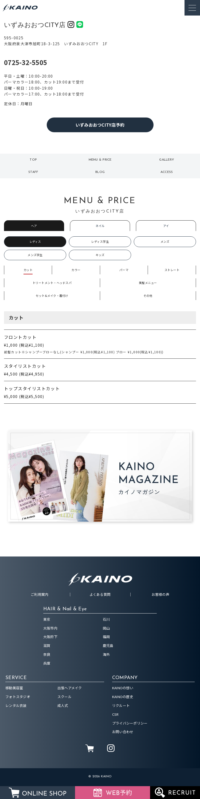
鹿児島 (108, 645)
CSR (115, 714)
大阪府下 (50, 636)
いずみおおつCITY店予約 (100, 125)
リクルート (121, 705)
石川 (106, 619)
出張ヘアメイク (69, 687)
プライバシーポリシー (130, 723)
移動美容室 (14, 687)
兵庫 (46, 663)
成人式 (62, 705)
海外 (106, 654)
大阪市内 (50, 628)
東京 (46, 619)
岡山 (106, 628)
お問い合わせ (123, 731)
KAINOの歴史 (122, 696)
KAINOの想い (122, 687)
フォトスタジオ (17, 696)
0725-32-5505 (25, 62)
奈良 (46, 654)
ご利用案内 (39, 594)
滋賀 (46, 645)
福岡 (106, 636)
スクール (64, 696)
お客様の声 (160, 594)
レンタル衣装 (16, 705)
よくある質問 (100, 594)
